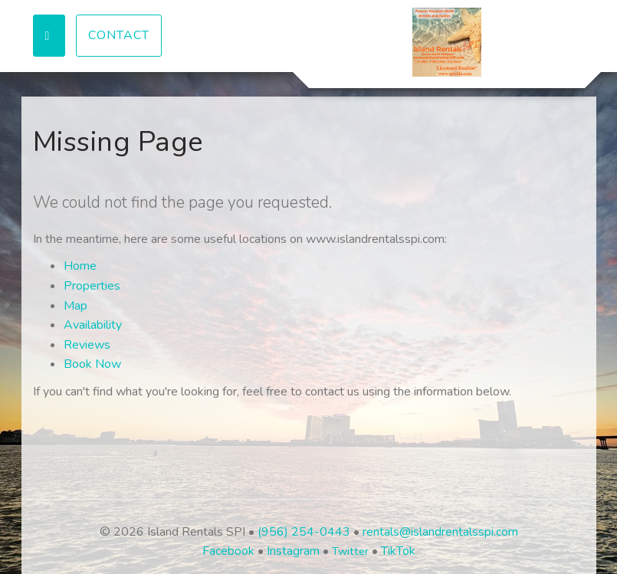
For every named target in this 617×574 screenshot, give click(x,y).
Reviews (87, 344)
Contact (118, 35)
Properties (92, 285)
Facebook (228, 551)
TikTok (398, 551)
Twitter (350, 551)
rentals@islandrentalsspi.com (440, 531)
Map (75, 305)
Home (80, 265)
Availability (93, 325)
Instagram (293, 551)
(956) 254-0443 (304, 531)
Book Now (92, 364)
